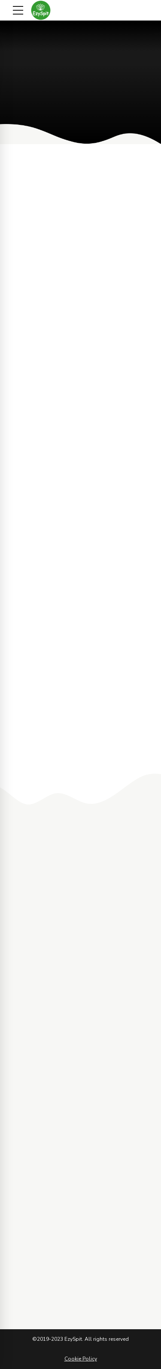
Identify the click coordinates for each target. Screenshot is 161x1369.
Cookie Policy (80, 1358)
